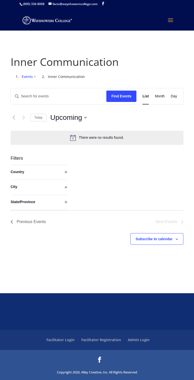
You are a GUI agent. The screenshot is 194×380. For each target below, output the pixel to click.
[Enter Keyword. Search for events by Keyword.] (58, 96)
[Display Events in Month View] (160, 96)
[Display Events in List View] (145, 96)
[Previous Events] (14, 118)
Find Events (121, 96)
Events (27, 76)
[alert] (97, 138)
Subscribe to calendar (154, 239)
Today (38, 117)
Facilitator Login (60, 339)
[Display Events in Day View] (174, 96)
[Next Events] (23, 118)
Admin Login (139, 339)
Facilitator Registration (101, 339)
